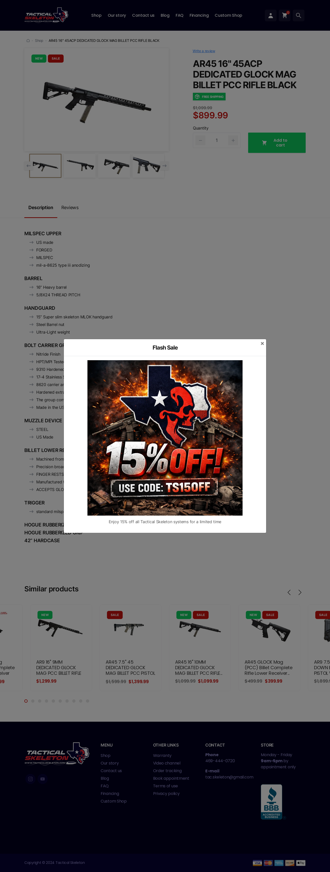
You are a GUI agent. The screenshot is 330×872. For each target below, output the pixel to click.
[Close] (262, 343)
